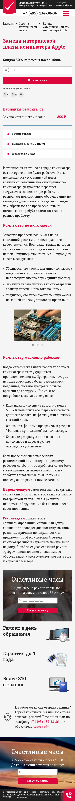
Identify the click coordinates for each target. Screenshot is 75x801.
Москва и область (64, 4)
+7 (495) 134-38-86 (40, 13)
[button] (32, 345)
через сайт (41, 726)
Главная (8, 23)
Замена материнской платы (28, 27)
